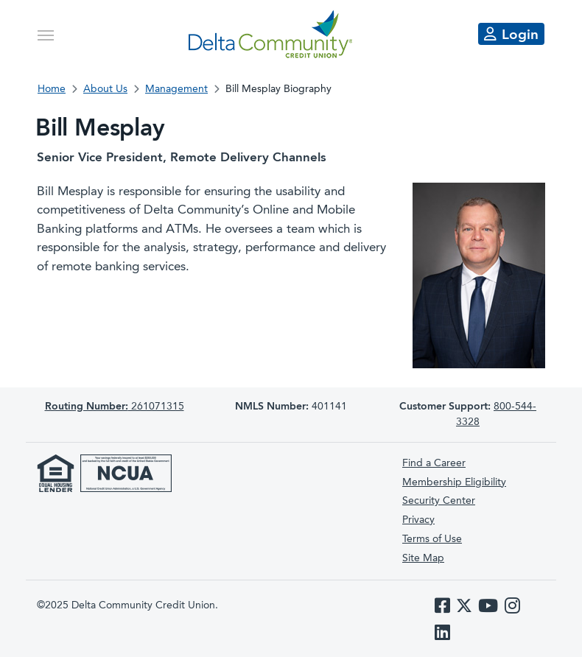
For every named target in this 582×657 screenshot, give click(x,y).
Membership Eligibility (454, 482)
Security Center (438, 501)
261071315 (114, 406)
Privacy (418, 520)
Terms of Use (432, 539)
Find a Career (434, 463)
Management (176, 89)
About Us (105, 89)
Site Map (423, 558)
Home (52, 89)
